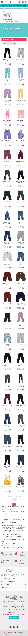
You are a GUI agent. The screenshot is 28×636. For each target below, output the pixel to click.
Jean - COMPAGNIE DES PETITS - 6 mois (7, 446)
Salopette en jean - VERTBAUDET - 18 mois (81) (7, 223)
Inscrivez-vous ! (14, 617)
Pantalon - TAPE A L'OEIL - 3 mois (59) (7, 304)
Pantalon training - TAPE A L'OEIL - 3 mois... (20, 284)
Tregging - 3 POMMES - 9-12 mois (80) (7, 243)
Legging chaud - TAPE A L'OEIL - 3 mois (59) (20, 243)
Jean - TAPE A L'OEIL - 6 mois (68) (20, 223)
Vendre (13, 2)
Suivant (14, 499)
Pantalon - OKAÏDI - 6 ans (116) (7, 60)
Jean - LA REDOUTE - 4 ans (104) (7, 324)
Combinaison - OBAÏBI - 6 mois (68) (20, 162)
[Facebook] (10, 627)
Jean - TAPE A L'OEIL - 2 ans (20, 263)
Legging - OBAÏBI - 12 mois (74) (21, 80)
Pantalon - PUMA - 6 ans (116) (20, 406)
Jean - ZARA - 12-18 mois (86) (7, 141)
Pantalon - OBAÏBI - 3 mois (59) (21, 345)
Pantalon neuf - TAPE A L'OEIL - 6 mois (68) (20, 487)
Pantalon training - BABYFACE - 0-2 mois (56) (20, 304)
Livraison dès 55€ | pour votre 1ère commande (14, 5)
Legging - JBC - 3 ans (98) (7, 405)
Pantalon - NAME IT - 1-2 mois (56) (7, 284)
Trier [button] (4, 43)
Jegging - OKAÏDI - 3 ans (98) (20, 446)
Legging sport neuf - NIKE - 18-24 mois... (7, 385)
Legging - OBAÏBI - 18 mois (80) (7, 80)
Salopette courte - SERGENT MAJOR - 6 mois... (7, 487)
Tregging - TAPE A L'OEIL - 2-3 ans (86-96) (21, 385)
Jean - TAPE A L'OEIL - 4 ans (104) (7, 426)
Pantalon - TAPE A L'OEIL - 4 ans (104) (21, 426)
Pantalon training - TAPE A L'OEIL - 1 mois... (7, 263)
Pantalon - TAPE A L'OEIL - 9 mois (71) (7, 101)
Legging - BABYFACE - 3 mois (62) (7, 467)
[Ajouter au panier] (10, 64)
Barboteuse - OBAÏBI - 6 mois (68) (20, 141)
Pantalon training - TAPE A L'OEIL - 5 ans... (7, 365)
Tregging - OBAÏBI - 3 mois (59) (21, 467)
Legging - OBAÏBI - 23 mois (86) (21, 101)
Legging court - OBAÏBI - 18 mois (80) (20, 121)
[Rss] (14, 627)
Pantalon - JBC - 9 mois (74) (7, 202)
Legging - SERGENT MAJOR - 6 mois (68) (7, 345)
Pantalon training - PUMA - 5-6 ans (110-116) (21, 182)
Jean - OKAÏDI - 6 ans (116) (7, 181)
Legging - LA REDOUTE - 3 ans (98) (20, 324)
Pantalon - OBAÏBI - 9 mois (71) (21, 60)
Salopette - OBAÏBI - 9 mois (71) (7, 121)
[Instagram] (17, 627)
